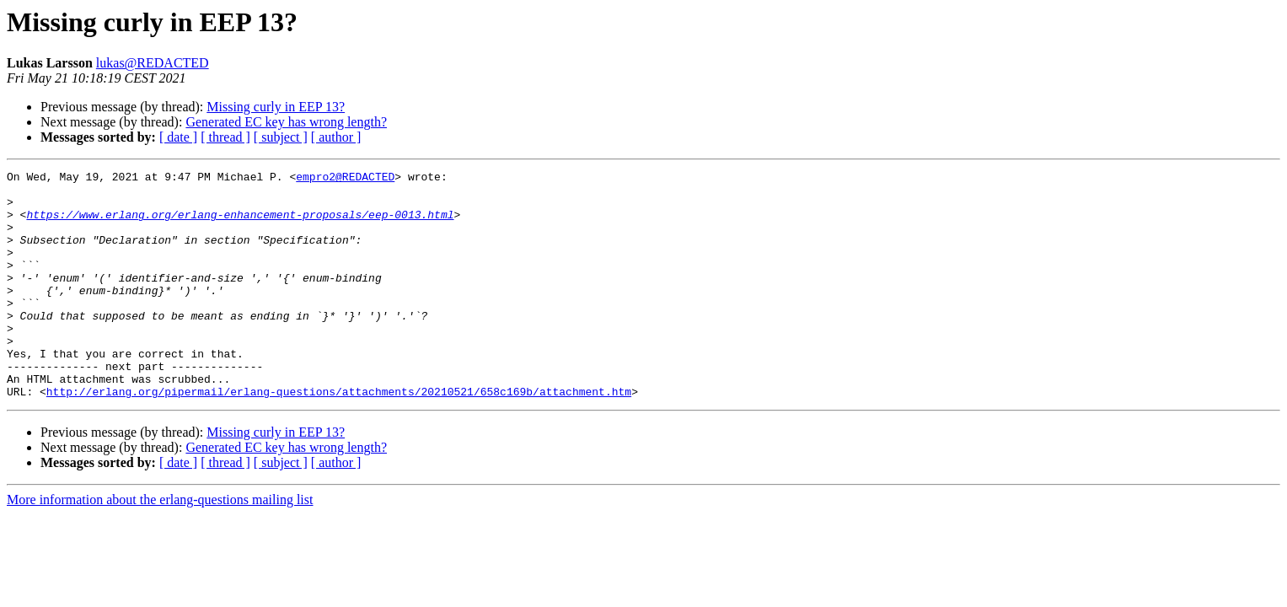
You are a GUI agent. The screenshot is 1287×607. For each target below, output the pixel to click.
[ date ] (178, 137)
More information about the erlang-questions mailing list (160, 545)
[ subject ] (281, 137)
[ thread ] (225, 137)
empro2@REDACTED (345, 178)
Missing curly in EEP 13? (275, 106)
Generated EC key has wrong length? (286, 122)
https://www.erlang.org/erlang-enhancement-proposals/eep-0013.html (239, 224)
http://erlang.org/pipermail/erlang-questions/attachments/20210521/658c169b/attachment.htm (338, 436)
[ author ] (336, 137)
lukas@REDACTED (152, 63)
